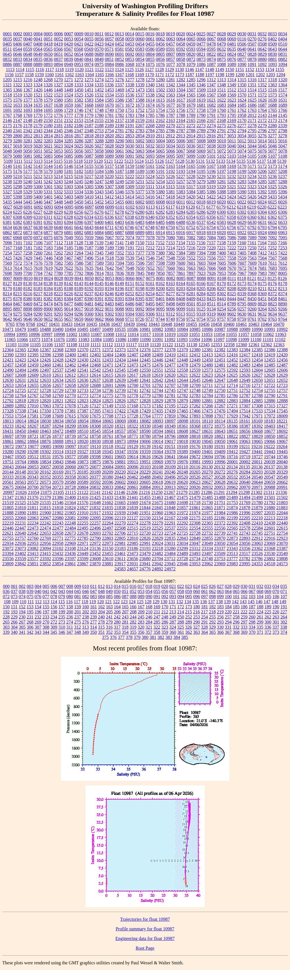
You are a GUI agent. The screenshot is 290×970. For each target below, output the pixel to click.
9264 (262, 309)
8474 (48, 303)
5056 (78, 151)
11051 (194, 334)
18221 (281, 421)
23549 (282, 553)
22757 (20, 538)
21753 (232, 502)
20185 (82, 472)
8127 (7, 283)
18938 (107, 441)
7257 (17, 252)
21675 (157, 502)
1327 (58, 84)
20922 (182, 487)
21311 (268, 492)
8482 (99, 303)
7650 (139, 268)
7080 (170, 237)
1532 (99, 95)
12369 (70, 349)
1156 (9, 74)
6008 (160, 202)
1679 (190, 105)
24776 (145, 568)
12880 (195, 400)
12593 (244, 370)
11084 (96, 339)
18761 (107, 436)
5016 (282, 140)
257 (228, 616)
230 (22, 616)
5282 (231, 181)
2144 (272, 115)
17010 (33, 405)
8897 (17, 309)
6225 (17, 212)
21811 (32, 507)
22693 (95, 533)
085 (109, 596)
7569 (7, 263)
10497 (95, 329)
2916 (211, 135)
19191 (219, 446)
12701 (145, 385)
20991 (282, 487)
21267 (169, 492)
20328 (269, 472)
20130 (207, 466)
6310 (37, 217)
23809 (8, 563)
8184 (48, 288)
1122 (99, 69)
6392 (48, 222)
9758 (231, 319)
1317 (262, 79)
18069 (120, 421)
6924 (262, 232)
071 (283, 591)
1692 (17, 110)
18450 (20, 431)
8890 (282, 303)
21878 (244, 507)
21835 (107, 507)
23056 (244, 543)
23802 (269, 558)
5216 (78, 176)
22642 (33, 533)
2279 (262, 125)
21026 (21, 492)
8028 (58, 278)
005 (45, 586)
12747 (182, 390)
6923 (252, 232)
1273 (88, 79)
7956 (231, 273)
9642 (7, 319)
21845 (157, 507)
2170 (241, 120)
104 (260, 596)
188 (260, 606)
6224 (7, 212)
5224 (150, 176)
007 (61, 586)
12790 (269, 395)
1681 (201, 105)
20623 (195, 482)
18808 (182, 436)
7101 (17, 242)
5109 (8, 161)
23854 (57, 563)
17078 (70, 405)
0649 (37, 54)
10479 (20, 329)
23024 (157, 543)
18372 (207, 426)
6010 (170, 202)
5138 (271, 161)
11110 (83, 344)
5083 (48, 156)
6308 (17, 217)
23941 (145, 563)
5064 (150, 151)
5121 (108, 161)
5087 (88, 156)
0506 (241, 44)
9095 (160, 309)
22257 (95, 523)
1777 (68, 115)
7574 (27, 263)
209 (141, 611)
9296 (78, 314)
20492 (157, 477)
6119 (180, 207)
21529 (33, 502)
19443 (269, 451)
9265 (272, 309)
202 (85, 611)
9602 (231, 314)
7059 (88, 237)
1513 (241, 89)
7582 (58, 263)
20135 (244, 466)
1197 (209, 74)
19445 (282, 451)
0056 (99, 39)
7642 (109, 268)
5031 (139, 146)
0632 (221, 49)
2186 (78, 125)
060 (196, 591)
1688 (272, 105)
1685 (241, 105)
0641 (252, 49)
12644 (182, 380)
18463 (45, 431)
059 (188, 591)
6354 (190, 217)
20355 (57, 477)
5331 (48, 191)
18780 (145, 436)
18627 (195, 431)
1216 (27, 79)
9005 (58, 309)
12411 (182, 354)
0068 (221, 39)
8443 (221, 298)
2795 (252, 130)
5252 (150, 181)
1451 (88, 89)
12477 (170, 365)
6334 (88, 217)
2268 (150, 125)
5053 (58, 151)
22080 (57, 517)
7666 (211, 268)
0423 (99, 44)
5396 (282, 191)
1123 (109, 69)
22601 (269, 528)
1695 (48, 110)
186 (244, 606)
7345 (99, 252)
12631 (20, 380)
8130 (27, 283)
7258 (27, 252)
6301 (231, 212)
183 (220, 606)
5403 (68, 196)
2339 (282, 125)
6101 (119, 207)
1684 (231, 105)
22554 (195, 528)
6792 (252, 227)
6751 (180, 227)
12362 (266, 344)
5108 (282, 156)
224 (260, 611)
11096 (206, 339)
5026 (88, 146)
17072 (57, 405)
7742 (48, 273)
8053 (109, 278)
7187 (88, 247)
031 (252, 586)
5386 (211, 191)
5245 (78, 181)
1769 (27, 115)
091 (156, 596)
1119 (69, 69)
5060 (109, 151)
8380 (27, 298)
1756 (180, 110)
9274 (7, 314)
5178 (37, 171)
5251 (139, 181)
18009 (282, 416)
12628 (269, 375)
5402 (58, 196)
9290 (37, 314)
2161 (150, 120)
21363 (20, 497)
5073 (231, 151)
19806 (33, 461)
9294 (68, 314)
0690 (109, 54)
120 (100, 601)
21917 (95, 512)
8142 (68, 283)
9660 (88, 319)
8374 (282, 293)
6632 (272, 222)
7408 (252, 252)
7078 (150, 237)
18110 (207, 421)
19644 (182, 456)
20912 (157, 487)
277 (93, 622)
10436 (104, 324)
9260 (252, 309)
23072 (8, 548)
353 (117, 632)
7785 (68, 273)
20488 (145, 477)
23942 (157, 563)
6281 (150, 212)
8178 (282, 283)
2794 (241, 130)
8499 (180, 303)
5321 (231, 186)
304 (14, 627)
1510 (211, 89)
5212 (37, 176)
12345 (204, 344)
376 (113, 637)
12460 (45, 365)
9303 (119, 314)
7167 (7, 247)
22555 (207, 528)
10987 (219, 329)
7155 (190, 242)
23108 (70, 548)
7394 (201, 252)
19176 (195, 446)
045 (77, 591)
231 (30, 616)
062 (212, 591)
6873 (27, 232)
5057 (88, 151)
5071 (211, 151)
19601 (107, 456)
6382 (17, 222)
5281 (221, 181)
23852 (45, 563)
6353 (180, 217)
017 (141, 586)
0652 (68, 54)
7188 (99, 247)
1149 (219, 69)
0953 (78, 64)
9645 (17, 319)
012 (101, 586)
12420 (282, 354)
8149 (119, 283)
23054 (232, 543)
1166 (109, 74)
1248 (37, 79)
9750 (180, 319)
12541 (82, 370)
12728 (45, 390)
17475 (207, 410)
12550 (145, 370)
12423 (20, 359)
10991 (269, 329)
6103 (140, 207)
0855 (150, 59)
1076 (160, 64)
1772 (48, 115)
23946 (182, 563)
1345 (190, 84)
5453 (109, 202)
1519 (17, 95)
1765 (272, 110)
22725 (182, 533)
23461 (120, 553)
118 (85, 601)
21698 (182, 502)
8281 (190, 293)
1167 (119, 74)
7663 (190, 268)
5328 (17, 191)
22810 (132, 538)
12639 (120, 380)
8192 (88, 288)
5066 (170, 151)
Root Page (145, 948)
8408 (180, 298)
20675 (8, 487)
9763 (272, 319)
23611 (119, 558)
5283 (241, 181)
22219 (8, 523)
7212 (150, 247)
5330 (37, 191)
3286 (78, 140)
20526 (195, 477)
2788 (190, 130)
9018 (88, 309)
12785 (219, 395)
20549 (282, 477)
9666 (109, 319)
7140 (109, 242)
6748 (150, 227)
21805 (8, 507)
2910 (150, 135)
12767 (33, 395)
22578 (244, 528)
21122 (82, 492)
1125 (129, 69)
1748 (99, 110)
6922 (241, 232)
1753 (150, 110)
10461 (241, 324)
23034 (182, 543)
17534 (269, 410)
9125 (201, 309)
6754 (211, 227)
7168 (17, 247)
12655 (33, 385)
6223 (282, 207)
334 (252, 627)
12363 (278, 344)
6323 (58, 217)
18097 (170, 421)
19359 (145, 451)
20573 (45, 482)
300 (268, 622)
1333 (78, 84)
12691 (107, 385)
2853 (129, 135)
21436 (120, 497)
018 (149, 586)
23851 (33, 563)
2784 (150, 130)
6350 (160, 217)
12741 (132, 390)
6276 (99, 212)
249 (172, 616)
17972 (269, 416)
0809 (180, 54)
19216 (257, 446)
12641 (145, 380)
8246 (109, 293)
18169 (257, 421)
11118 (143, 344)
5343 (99, 191)
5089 (109, 156)
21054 (33, 492)
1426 (37, 89)
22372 (219, 523)
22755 (8, 538)
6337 (119, 217)
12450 (207, 359)
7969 (252, 273)
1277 (129, 79)
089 (141, 596)
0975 (99, 64)
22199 (232, 517)
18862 (20, 441)
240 (101, 616)
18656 (244, 431)
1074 (139, 64)
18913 (70, 441)
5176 (17, 171)
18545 (95, 431)
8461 (282, 298)
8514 (221, 303)
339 (6, 632)
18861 (8, 441)
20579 (57, 482)
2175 (7, 125)
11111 (95, 344)
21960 (157, 512)
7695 (282, 268)
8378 (17, 298)
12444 (132, 359)
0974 (88, 64)
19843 (57, 461)
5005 (170, 140)
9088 (119, 309)
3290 (119, 140)
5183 (88, 171)
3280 (17, 140)
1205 (7, 79)
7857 (170, 273)
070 (275, 591)
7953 (221, 273)
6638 (37, 227)
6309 (27, 217)
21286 (206, 492)
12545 (120, 370)
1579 (48, 100)
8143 (78, 283)
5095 (170, 156)
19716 (232, 456)
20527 (207, 477)
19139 (145, 446)
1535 (119, 95)
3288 (99, 140)
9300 (88, 314)
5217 (88, 176)
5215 (68, 176)
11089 (132, 339)
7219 (201, 247)
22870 (219, 538)
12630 (8, 380)
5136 (251, 161)
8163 (170, 283)
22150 (145, 517)
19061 (232, 441)
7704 (37, 273)
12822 (70, 400)
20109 (170, 466)
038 (22, 591)
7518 (109, 258)
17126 (82, 405)
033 (268, 586)
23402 (20, 553)
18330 (145, 426)
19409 (219, 451)
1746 (78, 110)
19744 (269, 456)
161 (93, 606)
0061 (150, 39)
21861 (195, 507)
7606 (231, 263)
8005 (282, 273)
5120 (98, 161)
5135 (241, 161)
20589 (82, 482)
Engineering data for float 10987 (145, 938)
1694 (37, 110)
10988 (232, 329)
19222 (269, 446)
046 (85, 591)
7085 (221, 237)
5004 (160, 140)
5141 (17, 166)
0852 (119, 59)
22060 (20, 517)
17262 (195, 405)
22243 (57, 523)
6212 (231, 207)
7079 (160, 237)
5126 (159, 161)
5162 (160, 166)
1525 (78, 95)
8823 (272, 303)
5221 (119, 176)
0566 (58, 49)
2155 (99, 120)
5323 (252, 186)
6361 (262, 217)
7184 (58, 247)
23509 (219, 553)
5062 (129, 151)
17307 (244, 405)
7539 (129, 258)
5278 (190, 181)
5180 (58, 171)
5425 (241, 196)
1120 (79, 69)
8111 (231, 278)
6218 (241, 207)
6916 (180, 232)
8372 (272, 293)
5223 (139, 176)
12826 (120, 400)
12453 (244, 359)
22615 (282, 528)
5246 (88, 181)
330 (220, 627)
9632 (262, 314)
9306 (150, 314)
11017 (145, 334)
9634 (272, 314)
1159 (39, 74)
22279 (157, 523)
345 (53, 632)
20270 (207, 472)
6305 (272, 212)
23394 (8, 553)
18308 (95, 426)
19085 (45, 446)
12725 (20, 390)
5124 (139, 161)
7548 (170, 258)
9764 (282, 319)
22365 (207, 523)
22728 (195, 533)
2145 (282, 115)
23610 (107, 558)
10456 (204, 324)
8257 (160, 293)
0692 (129, 54)
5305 (88, 186)
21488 (219, 497)
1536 (129, 95)
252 (188, 616)
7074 (129, 237)
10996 (34, 334)
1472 (129, 89)
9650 (37, 319)
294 (228, 622)
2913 (180, 135)
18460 (33, 431)
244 (133, 616)
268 (30, 622)
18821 (219, 436)
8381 (37, 298)
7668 (221, 268)
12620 (170, 375)
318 (125, 627)
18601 (170, 431)
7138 (88, 242)
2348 (88, 130)
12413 (207, 354)
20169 (57, 472)
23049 (207, 543)
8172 (231, 283)
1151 (239, 69)
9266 (282, 309)
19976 (182, 461)
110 (23, 601)
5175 (7, 171)
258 (236, 616)
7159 (231, 242)
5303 (68, 186)
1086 (201, 64)
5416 (150, 196)
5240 (27, 181)
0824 (231, 54)
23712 (170, 558)
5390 (241, 191)
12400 (70, 354)
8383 (58, 298)
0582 (129, 49)
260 (252, 616)
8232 (78, 293)
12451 (219, 359)
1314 (231, 79)
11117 (131, 344)
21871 (219, 507)
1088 (221, 64)
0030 (241, 33)
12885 (257, 400)
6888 (129, 232)
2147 (17, 120)
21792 (269, 502)
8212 (272, 288)
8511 (211, 303)
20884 (145, 487)
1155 (279, 69)
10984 (182, 329)
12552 (170, 370)
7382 (170, 252)
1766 (282, 110)
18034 (58, 421)
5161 (150, 166)
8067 (140, 278)
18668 (257, 431)
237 (77, 616)
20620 (182, 482)
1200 (239, 74)
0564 (37, 49)
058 (180, 591)
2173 (272, 120)
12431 (95, 359)
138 (219, 601)
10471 (8, 329)
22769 (45, 538)
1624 (241, 100)
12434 (120, 359)
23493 (195, 553)
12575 (219, 370)
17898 (207, 416)
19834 (45, 461)
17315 (269, 405)
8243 (99, 293)
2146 (7, 120)
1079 (190, 64)
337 (275, 627)
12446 (157, 359)
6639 (48, 227)
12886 (269, 400)
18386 (232, 426)
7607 (241, 263)
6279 (129, 212)
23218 (157, 548)
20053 (33, 466)
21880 (269, 507)
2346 (68, 130)
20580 (70, 482)
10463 (253, 324)
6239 (68, 212)
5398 (17, 196)
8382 (48, 298)
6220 (261, 207)
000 (6, 586)
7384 (180, 252)
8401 (160, 298)
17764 (145, 416)
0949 (68, 64)
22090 (82, 517)
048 (101, 591)
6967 (7, 237)
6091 (28, 207)
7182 (37, 247)
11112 (107, 344)
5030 (129, 146)
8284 (201, 293)
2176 (17, 125)
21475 (182, 497)
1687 (262, 105)
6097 (89, 207)
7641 (99, 268)
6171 (200, 207)
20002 (244, 461)
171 (172, 606)
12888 (282, 400)
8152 (139, 283)
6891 (150, 232)
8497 (160, 303)
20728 (70, 487)
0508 (262, 44)
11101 (268, 339)
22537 (170, 528)
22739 (219, 533)
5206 (262, 171)
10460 (228, 324)
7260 (37, 252)
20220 (120, 472)
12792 (8, 400)
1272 (78, 79)
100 (228, 596)
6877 (48, 232)
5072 (221, 151)
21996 (244, 512)
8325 (231, 293)
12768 (45, 395)
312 (77, 627)
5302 (58, 186)
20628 (219, 482)
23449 (82, 553)
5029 (119, 146)
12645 (195, 380)
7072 (119, 237)
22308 (195, 523)
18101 (195, 421)
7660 (170, 268)
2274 (211, 125)
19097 (70, 446)
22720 (145, 533)
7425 (7, 258)
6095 (68, 207)
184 (228, 606)
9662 (99, 319)
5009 (211, 140)
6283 (170, 212)
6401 (109, 222)
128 (148, 601)
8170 (221, 283)
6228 (48, 212)
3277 (272, 135)
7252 (272, 247)
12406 (120, 354)
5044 (252, 146)
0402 (272, 39)
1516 (272, 89)
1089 (231, 64)
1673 (139, 105)
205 (109, 611)
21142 (107, 492)
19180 (207, 446)
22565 (232, 528)
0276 (262, 39)
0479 (221, 44)
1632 (7, 105)
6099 (109, 207)
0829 (262, 54)
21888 (8, 512)
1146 (189, 69)
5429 (262, 196)
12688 (95, 385)
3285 (68, 140)
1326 (48, 84)
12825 (107, 400)
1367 (27, 89)
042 (53, 591)
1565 (190, 95)
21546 (57, 502)
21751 (219, 502)
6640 (58, 227)
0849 (99, 59)
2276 (231, 125)
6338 (129, 217)
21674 (145, 502)
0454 (139, 44)
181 (204, 606)
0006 (58, 33)
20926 (195, 487)
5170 (241, 166)
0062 (160, 39)
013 (109, 586)
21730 (207, 502)
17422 (120, 410)
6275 (88, 212)
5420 (190, 196)
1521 (37, 95)
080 (69, 596)
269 (38, 622)
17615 (70, 416)
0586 (150, 49)
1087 (211, 64)
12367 (45, 349)
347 (69, 632)
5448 (58, 202)
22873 (232, 538)
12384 (244, 349)
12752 (244, 390)
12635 (70, 380)
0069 (231, 39)
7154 (180, 242)
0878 (252, 59)
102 (244, 596)
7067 (109, 237)
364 (204, 632)
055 (156, 591)
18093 (157, 421)
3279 (7, 140)
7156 (200, 242)
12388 (282, 349)
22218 (282, 517)
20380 (107, 477)
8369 (262, 293)
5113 (38, 161)
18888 (57, 441)
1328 (68, 84)
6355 (201, 217)
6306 (282, 212)
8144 (88, 283)
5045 (262, 146)
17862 (182, 416)
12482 (232, 365)
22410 (257, 523)
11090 (145, 339)
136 (203, 601)
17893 (195, 416)
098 (212, 596)
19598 (95, 456)
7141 (119, 242)
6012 (190, 202)
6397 (88, 222)
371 (260, 632)
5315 (170, 186)
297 (244, 622)
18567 (132, 431)
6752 (190, 227)
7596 (139, 263)
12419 (269, 354)
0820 (190, 54)
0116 (241, 39)
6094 (58, 207)
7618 (37, 268)
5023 (58, 146)
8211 (262, 288)
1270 (58, 79)
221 (236, 611)
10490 (57, 329)
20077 (95, 466)
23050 (219, 543)
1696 (58, 110)
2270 (170, 125)
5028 (109, 146)
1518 (7, 95)
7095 (282, 237)
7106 (38, 242)
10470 (278, 324)
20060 (70, 466)
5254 (160, 181)
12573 (207, 370)
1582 (78, 100)
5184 (99, 171)
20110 (182, 466)
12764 (20, 395)
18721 (33, 436)
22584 (257, 528)
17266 (207, 405)
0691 (119, 54)
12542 (95, 370)
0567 (68, 49)
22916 (269, 538)
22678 (82, 533)
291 (204, 622)
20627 (207, 482)
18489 (70, 431)
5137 (261, 161)
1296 (201, 79)
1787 (170, 115)
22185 (207, 517)
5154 (78, 166)
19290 (20, 451)
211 (156, 611)
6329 (78, 217)
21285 (194, 492)
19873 (82, 461)
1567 (211, 95)
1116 (39, 69)
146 (259, 601)
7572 (17, 263)
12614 (95, 375)
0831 (282, 54)
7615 (27, 268)
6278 (119, 212)
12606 (282, 370)
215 (188, 611)
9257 (241, 309)
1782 (119, 115)
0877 (241, 59)
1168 (129, 74)
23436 (70, 553)
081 (77, 596)
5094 (160, 156)
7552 (190, 258)
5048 (7, 151)
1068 (129, 64)
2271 (180, 125)
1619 (201, 100)
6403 (119, 222)
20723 (57, 487)
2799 (7, 135)
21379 (45, 497)
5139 (281, 161)
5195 (201, 171)
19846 (70, 461)
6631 (262, 222)
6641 (68, 227)
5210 (17, 176)
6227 (37, 212)
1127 (149, 69)
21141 (95, 492)
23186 (132, 548)
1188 (199, 74)
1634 (27, 105)
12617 (132, 375)
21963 (170, 512)
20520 (182, 477)
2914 (190, 135)
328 (204, 627)
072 (6, 596)
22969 (70, 543)
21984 (219, 512)
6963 (282, 232)
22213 (269, 517)
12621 (182, 375)
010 (85, 586)
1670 (109, 105)
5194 (190, 171)
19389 (182, 451)
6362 (272, 217)
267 (22, 622)
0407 (27, 44)
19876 (107, 461)
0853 (129, 59)
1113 (10, 69)
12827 (132, 400)
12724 (8, 390)
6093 (48, 207)
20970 (244, 487)
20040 (282, 461)
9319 (211, 314)
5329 (27, 191)
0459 (190, 44)
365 (212, 632)
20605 (145, 482)
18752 (82, 436)
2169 (231, 120)
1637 (48, 105)
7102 (28, 242)
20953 (219, 487)
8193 (99, 288)
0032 (262, 33)
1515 (262, 89)
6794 (272, 227)
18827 (244, 436)
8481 (88, 303)
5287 (272, 181)
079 (61, 596)
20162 (45, 472)
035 (283, 586)
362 (188, 632)
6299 (211, 212)
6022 (241, 202)
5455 (119, 202)
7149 (129, 242)
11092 (169, 339)
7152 (160, 242)
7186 (78, 247)
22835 (170, 538)
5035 (180, 146)
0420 (68, 44)
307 (38, 627)
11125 (179, 344)
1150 (229, 69)
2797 (272, 130)
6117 (170, 207)
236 (69, 616)
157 (61, 606)
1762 (241, 110)
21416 (82, 497)
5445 (27, 202)
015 (125, 586)
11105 (35, 344)
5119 (88, 161)
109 (15, 601)
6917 (190, 232)
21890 (20, 512)
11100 (255, 339)
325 (180, 627)
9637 (282, 314)
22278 (145, 523)
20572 (33, 482)
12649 (244, 380)
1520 (27, 95)
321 (149, 627)
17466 (195, 410)
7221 (221, 247)
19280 (8, 451)
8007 (7, 278)
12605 (269, 370)
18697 (8, 436)
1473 (139, 89)
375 (105, 637)
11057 (243, 334)
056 (164, 591)
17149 (107, 405)
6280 (139, 212)
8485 (119, 303)
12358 (228, 344)
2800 (17, 135)
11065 (10, 339)
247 (156, 616)
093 (172, 596)
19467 (8, 456)
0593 (190, 49)
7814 (99, 273)
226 (275, 611)
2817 (78, 135)
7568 (282, 258)
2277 (241, 125)
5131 (200, 161)
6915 (170, 232)
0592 (180, 49)
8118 (241, 278)
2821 (119, 135)
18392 (257, 426)
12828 (145, 400)
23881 (107, 563)
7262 (58, 252)
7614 (17, 268)
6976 (58, 237)
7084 (211, 237)
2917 (221, 135)
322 (156, 627)
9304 (129, 314)
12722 (269, 385)
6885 (109, 232)
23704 (157, 558)
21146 (119, 492)
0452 (119, 44)
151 (14, 606)
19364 (157, 451)
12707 (170, 385)
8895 (7, 309)
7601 (190, 263)
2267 (139, 125)
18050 (70, 421)
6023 (252, 202)
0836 (48, 59)
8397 (150, 298)
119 (92, 601)
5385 (201, 191)
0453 (129, 44)
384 (176, 637)
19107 (83, 446)
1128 (159, 69)
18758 (95, 436)
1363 (272, 84)
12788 (257, 395)
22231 (20, 523)
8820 (262, 303)
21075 (46, 492)
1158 (29, 74)
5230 (211, 176)
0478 (211, 44)
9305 (139, 314)
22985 (132, 543)
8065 (119, 278)
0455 (150, 44)
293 (220, 622)
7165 (272, 242)
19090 (58, 446)
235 (61, 616)
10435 (91, 324)
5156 (99, 166)
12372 (107, 349)
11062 (268, 334)
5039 (221, 146)
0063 (170, 39)
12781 (170, 395)
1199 (229, 74)
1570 (241, 95)
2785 (160, 130)
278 (101, 622)
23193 (145, 548)
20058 (58, 466)
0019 (170, 33)
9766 (20, 324)
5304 (78, 186)
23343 (232, 548)
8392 (109, 298)
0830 (272, 54)
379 (137, 637)
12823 (82, 400)
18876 (45, 441)
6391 (37, 222)
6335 (99, 217)
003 (30, 586)
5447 (48, 202)
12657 (57, 385)
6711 (109, 227)
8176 (272, 283)
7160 (241, 242)
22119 (119, 517)
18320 (107, 426)
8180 (17, 288)
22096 (107, 517)
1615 (160, 100)
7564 (262, 258)
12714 (232, 385)
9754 (201, 319)
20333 (8, 477)
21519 (8, 502)
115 (61, 601)
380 (145, 637)
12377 (157, 349)
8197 (129, 288)
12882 (219, 400)
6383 (27, 222)
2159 (139, 120)
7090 (262, 237)
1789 (190, 115)
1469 (119, 89)
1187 (189, 74)
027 (220, 586)
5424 (231, 196)
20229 (145, 472)
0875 (221, 59)
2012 (252, 115)
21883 (282, 507)
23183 (120, 548)
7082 (190, 237)
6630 (252, 222)
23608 (95, 558)
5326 (282, 186)
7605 (221, 263)
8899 (37, 309)
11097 (219, 339)
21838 (120, 507)
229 (14, 616)
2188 (99, 125)
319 (133, 627)
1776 (58, 115)
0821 (201, 54)
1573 (272, 95)
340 (14, 632)
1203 (270, 74)
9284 (27, 314)
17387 (82, 410)
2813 (37, 135)
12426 (45, 359)
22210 (257, 517)
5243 (58, 181)
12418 (257, 354)
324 (172, 627)
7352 (119, 252)
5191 (160, 171)
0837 (58, 59)
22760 (33, 538)
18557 (120, 431)
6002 (139, 202)
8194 (109, 288)
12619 (157, 375)
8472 (37, 303)
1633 (17, 105)
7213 (160, 247)
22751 (269, 533)
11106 (47, 344)
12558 (182, 370)
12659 (82, 385)
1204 (280, 74)
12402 (95, 354)
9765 (10, 324)
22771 (57, 538)
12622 (195, 375)
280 (117, 622)
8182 (27, 288)
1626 (262, 100)
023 (188, 586)
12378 (170, 349)
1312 (211, 79)
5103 (231, 156)
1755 (170, 110)
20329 (282, 472)
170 (164, 606)
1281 (170, 79)
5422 (211, 196)
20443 (120, 477)
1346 (201, 84)
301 (275, 622)
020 (164, 586)
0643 (272, 49)
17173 (145, 405)
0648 (27, 54)
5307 (109, 186)
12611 (57, 375)
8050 (89, 278)
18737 (57, 436)
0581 (119, 49)
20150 (33, 472)
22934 (8, 543)
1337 (119, 84)
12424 (33, 359)
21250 (157, 492)
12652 (282, 380)
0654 (78, 54)
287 (172, 622)
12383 (232, 349)
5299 (27, 186)
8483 (109, 303)
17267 (219, 405)
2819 (99, 135)
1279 (150, 79)
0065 (190, 39)
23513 (232, 553)
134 (187, 601)
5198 (231, 171)
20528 (219, 477)
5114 (48, 161)
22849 (195, 538)
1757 (190, 110)
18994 (132, 441)
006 (53, 586)
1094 (282, 64)
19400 (195, 451)
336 (268, 627)
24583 (120, 568)
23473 (132, 553)
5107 (272, 156)
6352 (170, 217)
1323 (27, 84)
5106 (262, 156)
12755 (269, 390)
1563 (170, 95)
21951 (145, 512)
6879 (58, 232)
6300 (221, 212)
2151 (58, 120)
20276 (232, 472)
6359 (241, 217)
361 (180, 632)
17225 (182, 405)
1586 (119, 100)
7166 (282, 242)
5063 (139, 151)
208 (133, 611)
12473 (132, 365)
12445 (145, 359)
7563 (252, 258)
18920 (82, 441)
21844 (145, 507)
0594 (201, 49)
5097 (180, 156)
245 (141, 616)
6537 (201, 222)
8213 (282, 288)
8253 (139, 293)
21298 (244, 492)
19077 (33, 446)
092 (164, 596)
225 (268, 611)
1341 (160, 84)
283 (141, 622)
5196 (211, 171)
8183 (37, 288)
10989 (244, 329)
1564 (180, 95)
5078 (282, 151)
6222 (272, 207)
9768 (30, 324)
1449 (68, 89)
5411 (99, 196)
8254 (150, 293)
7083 (201, 237)
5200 (252, 171)
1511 (221, 89)
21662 (107, 502)
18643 (219, 431)
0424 (109, 44)
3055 (252, 135)
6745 (119, 227)
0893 (48, 64)
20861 (132, 487)
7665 (201, 268)
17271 (232, 405)
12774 (95, 395)
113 (46, 601)
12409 (157, 354)
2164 (180, 120)
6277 (109, 212)
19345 (107, 451)
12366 (33, 349)
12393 (20, 354)
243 (125, 616)
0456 (160, 44)
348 (77, 632)
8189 (78, 288)
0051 (48, 39)
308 (45, 627)
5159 (129, 166)
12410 (170, 354)
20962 (232, 487)
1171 (159, 74)
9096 (170, 309)
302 (283, 622)
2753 (99, 130)
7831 (109, 273)
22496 (95, 528)
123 (124, 601)
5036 (190, 146)
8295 (211, 293)
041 (45, 591)
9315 (190, 314)
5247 (99, 181)
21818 (57, 507)
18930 (95, 441)
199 (61, 611)
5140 (7, 166)
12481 (219, 365)
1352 (262, 84)
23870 (95, 563)
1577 (27, 100)
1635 (37, 105)
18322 (132, 426)
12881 (207, 400)
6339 (139, 217)
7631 (78, 268)
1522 (48, 95)
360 (172, 632)
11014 (132, 334)
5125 (149, 161)
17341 (33, 410)
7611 (272, 263)
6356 (211, 217)
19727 (257, 456)
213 (172, 611)
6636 (17, 227)
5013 (252, 140)
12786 (232, 395)
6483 (139, 222)
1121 (89, 69)
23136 (95, 548)
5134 (230, 161)
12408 (145, 354)
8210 (252, 288)
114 (53, 601)
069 (268, 591)
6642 (78, 227)
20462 (132, 477)
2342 (27, 130)
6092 (38, 207)
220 (228, 611)
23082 (33, 548)
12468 (95, 365)
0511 (7, 49)
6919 (211, 232)
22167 (170, 517)
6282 (160, 212)
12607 (8, 375)
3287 (88, 140)
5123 (128, 161)
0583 (139, 49)
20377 (95, 477)
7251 (262, 247)
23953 (195, 563)
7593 (109, 263)
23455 (107, 553)
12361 (253, 344)
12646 (207, 380)
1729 (68, 110)
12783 (195, 395)
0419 (58, 44)
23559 (20, 558)
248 (164, 616)
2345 (58, 130)
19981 (195, 461)
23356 (244, 548)
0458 (180, 44)
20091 (120, 466)
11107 (59, 344)
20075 (83, 466)
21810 (20, 507)
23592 (45, 558)
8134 (37, 283)
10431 (54, 324)
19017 (170, 441)
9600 (221, 314)
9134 (211, 309)
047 (93, 591)
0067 (211, 39)
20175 (70, 472)
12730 (70, 390)
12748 (195, 390)
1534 (109, 95)
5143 (37, 166)
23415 (45, 553)
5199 (241, 171)
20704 (45, 487)
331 (228, 627)
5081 (27, 156)
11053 (206, 334)
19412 (232, 451)
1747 (88, 110)
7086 (231, 237)
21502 (282, 497)
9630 (241, 314)
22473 (33, 528)
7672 (241, 268)
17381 (70, 410)
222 (244, 611)
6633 (282, 222)
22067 (45, 517)
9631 (252, 314)
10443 (154, 324)
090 (149, 596)
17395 (95, 410)
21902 (57, 512)
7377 (139, 252)
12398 (57, 354)
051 (125, 591)
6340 (150, 217)
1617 (180, 100)
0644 (282, 49)
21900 (45, 512)
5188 (129, 171)
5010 (221, 140)
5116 (68, 161)
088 (133, 596)
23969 (219, 563)
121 (108, 601)
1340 (150, 84)
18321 (120, 426)
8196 (119, 288)
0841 (88, 59)
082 (85, 596)
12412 (195, 354)
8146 (109, 283)
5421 (201, 196)
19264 (281, 446)
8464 (7, 303)
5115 (58, 161)
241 (109, 616)
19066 (269, 441)
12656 (45, 385)
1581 (68, 100)
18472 (57, 431)
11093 (181, 339)
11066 (22, 339)
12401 (82, 354)
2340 (7, 130)
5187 (119, 171)
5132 (210, 161)
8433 (201, 298)
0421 (78, 44)
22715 (132, 533)
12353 (216, 344)
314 (93, 627)
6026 (282, 202)
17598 (45, 416)
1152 (249, 69)
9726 (139, 319)
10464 (266, 324)
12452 (232, 359)
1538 (150, 95)
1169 (139, 74)
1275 (109, 79)
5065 (160, 151)
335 (260, 627)
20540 (257, 477)
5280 (211, 181)
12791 (282, 395)
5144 (48, 166)
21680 (170, 502)
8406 (170, 298)
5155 (88, 166)
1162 (69, 74)
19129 (132, 446)
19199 (232, 446)
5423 (221, 196)
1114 (20, 69)
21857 (182, 507)
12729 (57, 390)
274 (69, 622)
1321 (7, 84)
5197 (221, 171)
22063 (33, 517)
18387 (244, 426)
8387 (78, 298)
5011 (231, 140)
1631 (282, 100)
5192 (170, 171)
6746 (129, 227)
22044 (282, 512)
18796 (170, 436)
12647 (219, 380)
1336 (109, 84)
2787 (180, 130)
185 (236, 606)
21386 (57, 497)
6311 (48, 217)
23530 (269, 553)
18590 (145, 431)
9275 (17, 314)
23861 (70, 563)
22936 (20, 543)
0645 (7, 54)
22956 (45, 543)
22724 (170, 533)
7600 (180, 263)
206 (117, 611)
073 (14, 596)
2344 (48, 130)
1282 (180, 79)
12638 (107, 380)
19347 (120, 451)
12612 (70, 375)
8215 (17, 293)
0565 (48, 49)
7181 (27, 247)
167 (141, 606)
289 (188, 622)
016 (133, 586)
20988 (269, 487)
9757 (221, 319)
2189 (109, 125)
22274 (132, 523)
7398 (211, 252)
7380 (160, 252)
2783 (139, 130)
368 (236, 632)
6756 (231, 227)
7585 (68, 263)
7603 (201, 263)
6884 (99, 232)
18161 (244, 421)
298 (252, 622)
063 (220, 591)
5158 (119, 166)
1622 (221, 100)
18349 (170, 426)
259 (244, 616)
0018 (160, 33)
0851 (109, 59)
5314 (160, 186)
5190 (150, 171)
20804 (82, 487)
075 (30, 596)
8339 (241, 293)
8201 (170, 288)
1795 (231, 115)
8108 (221, 278)
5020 (37, 146)
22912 (257, 538)
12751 (232, 390)
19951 (145, 461)
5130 (190, 161)
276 (85, 622)
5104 (241, 156)
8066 (130, 278)
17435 (157, 410)
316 (109, 627)
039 (30, 591)
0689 (99, 54)
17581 (33, 416)
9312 (170, 314)
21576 (82, 502)
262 (268, 616)
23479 (145, 553)
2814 (48, 135)
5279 (201, 181)
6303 (252, 212)
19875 (95, 461)
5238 (7, 181)
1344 (180, 84)
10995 (21, 334)
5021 (48, 146)
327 (196, 627)
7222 (231, 247)
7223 (241, 247)
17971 (257, 416)
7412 (262, 252)
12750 (219, 390)
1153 (259, 69)
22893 (244, 538)
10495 (82, 329)
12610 (45, 375)
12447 (170, 359)
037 (14, 591)
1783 (129, 115)
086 (117, 596)
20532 (232, 477)
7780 (58, 273)
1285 (190, 79)
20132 (219, 466)
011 (93, 586)
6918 (201, 232)
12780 (157, 395)
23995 (244, 563)
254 (204, 616)
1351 (252, 84)
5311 (150, 186)
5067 (180, 151)
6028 (17, 207)
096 (196, 596)
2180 (48, 125)
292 (212, 622)
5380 (160, 191)
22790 (95, 538)
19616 (145, 456)
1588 (139, 100)
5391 (252, 191)
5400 (37, 196)
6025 (272, 202)
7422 (282, 252)
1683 (221, 105)
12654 (20, 385)
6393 (58, 222)
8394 (129, 298)
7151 (149, 242)
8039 (68, 278)
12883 (232, 400)
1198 (219, 74)
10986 (207, 329)
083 (93, 596)
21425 (95, 497)
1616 (170, 100)
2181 (58, 125)
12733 (82, 390)
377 (121, 637)
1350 (241, 84)
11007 (96, 334)
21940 (132, 512)
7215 (180, 247)
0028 (221, 33)
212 (164, 611)
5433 (272, 196)
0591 (170, 49)
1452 (99, 89)
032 (260, 586)
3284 (58, 140)
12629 (282, 375)
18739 (70, 436)
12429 (70, 359)
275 (77, 622)
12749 (207, 390)
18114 (219, 421)
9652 (48, 319)
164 (117, 606)
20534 (244, 477)
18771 (132, 436)
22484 (70, 528)
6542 (211, 222)
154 (38, 606)
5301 (48, 186)
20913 (170, 487)
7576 (37, 263)
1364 (282, 84)
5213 (48, 176)
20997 (8, 492)
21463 (157, 497)
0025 (201, 33)
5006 (180, 140)
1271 (68, 79)
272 (53, 622)
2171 (252, 120)
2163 (170, 120)
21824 (70, 507)
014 (117, 586)
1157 (19, 74)
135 (195, 601)
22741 (232, 533)
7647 (119, 268)
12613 (82, 375)
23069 (269, 543)
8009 (17, 278)
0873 (201, 59)
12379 (182, 349)
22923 (282, 538)
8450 (252, 298)
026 (212, 586)
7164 (261, 242)
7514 (99, 258)
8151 (129, 283)
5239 (17, 181)
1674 (150, 105)
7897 (190, 273)
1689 (282, 105)
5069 (201, 151)
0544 (17, 49)
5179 (48, 171)
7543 (139, 258)
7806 (88, 273)
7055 (78, 237)
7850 (160, 273)
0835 (37, 59)
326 (188, 627)
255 (212, 616)
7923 (201, 273)
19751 (8, 461)
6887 (119, 232)
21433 (107, 497)
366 (220, 632)
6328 (68, 217)
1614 (150, 100)
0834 (27, 59)
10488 (45, 329)
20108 (157, 466)
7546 (150, 258)
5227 (180, 176)
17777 (157, 416)
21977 (207, 512)
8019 (38, 278)
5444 (17, 202)
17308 (257, 405)
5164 (180, 166)
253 (196, 616)
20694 (20, 487)
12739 (120, 390)
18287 (45, 426)
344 (45, 632)
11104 (23, 344)
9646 (27, 319)
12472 (120, 365)
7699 (17, 273)
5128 (179, 161)
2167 (211, 120)
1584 (99, 100)
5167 (211, 166)
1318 (272, 79)
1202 (260, 74)
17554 (20, 416)
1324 (37, 84)
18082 (145, 421)
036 (6, 591)
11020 (182, 334)
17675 (95, 416)
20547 (269, 477)
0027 (211, 33)
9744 (160, 319)
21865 (207, 507)
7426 (17, 258)
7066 (99, 237)
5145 (58, 166)
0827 (241, 54)
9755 (211, 319)
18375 (219, 426)
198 (53, 611)
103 (252, 596)
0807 (170, 54)
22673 (70, 533)
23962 (207, 563)
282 (133, 622)
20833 (107, 487)
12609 (33, 375)
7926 (211, 273)
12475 (145, 365)
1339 (139, 84)
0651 (58, 54)
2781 (119, 130)
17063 (45, 405)
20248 (182, 472)
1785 (150, 115)
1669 (99, 105)
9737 (150, 319)
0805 (160, 54)
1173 (179, 74)
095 (188, 596)
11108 (71, 344)
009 (77, 586)
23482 (157, 553)
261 (260, 616)
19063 (244, 441)
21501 (269, 497)
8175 (262, 283)
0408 (37, 44)
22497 (107, 528)
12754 (257, 390)
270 (45, 622)
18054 (83, 421)
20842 (120, 487)
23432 (57, 553)
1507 (190, 89)
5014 (262, 140)
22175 (195, 517)
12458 (20, 365)
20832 (95, 487)
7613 (7, 268)
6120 (190, 207)
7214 (170, 247)
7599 (170, 263)
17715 (120, 416)
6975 (48, 237)
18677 (269, 431)
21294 (231, 492)
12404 (107, 354)
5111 (18, 161)
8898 (27, 309)
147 (267, 601)
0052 (58, 39)
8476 (58, 303)
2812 (27, 135)
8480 (78, 303)
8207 (221, 288)
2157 (119, 120)
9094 (150, 309)
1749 (109, 110)
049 (109, 591)
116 (69, 601)
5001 (129, 140)
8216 (27, 293)
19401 (207, 451)
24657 (132, 568)
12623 (207, 375)
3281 (27, 140)
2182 (68, 125)
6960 (272, 232)
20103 (145, 466)
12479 (195, 365)
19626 (157, 456)
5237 (282, 176)
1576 (17, 100)
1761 (231, 110)
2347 (78, 130)
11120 (155, 344)
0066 (201, 39)
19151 (170, 446)
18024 (33, 421)
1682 (211, 105)
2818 (88, 135)
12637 (95, 380)
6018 (201, 202)
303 (6, 627)
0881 (272, 59)
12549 (132, 370)
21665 (120, 502)
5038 (211, 146)
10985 (195, 329)
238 (85, 616)
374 (283, 632)
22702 (107, 533)
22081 (70, 517)
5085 (68, 156)
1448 (58, 89)
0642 (262, 49)
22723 (157, 533)
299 (260, 622)
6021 (231, 202)
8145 (99, 283)
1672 (129, 105)
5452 (99, 202)
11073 (34, 339)
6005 (150, 202)
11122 (167, 344)
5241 (37, 181)
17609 (57, 416)
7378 (150, 252)
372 (268, 632)
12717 (257, 385)
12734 (95, 390)
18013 (8, 421)
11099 (243, 339)
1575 (7, 100)
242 (117, 616)
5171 (252, 166)
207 (125, 611)
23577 (33, 558)
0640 (241, 49)
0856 (160, 59)
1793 (221, 115)
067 (252, 591)
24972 (170, 568)
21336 (281, 492)
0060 (139, 39)
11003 (83, 334)
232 (38, 616)
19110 (95, 446)
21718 (195, 502)
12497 (45, 370)
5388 (221, 191)
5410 (88, 196)
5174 (282, 166)
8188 (68, 288)
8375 (7, 298)
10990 (257, 329)
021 (172, 586)
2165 (190, 120)
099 (220, 596)
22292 (182, 523)
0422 (88, 44)
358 (156, 632)
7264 (78, 252)
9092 (139, 309)
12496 (33, 370)
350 (93, 632)
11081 (71, 339)
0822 (211, 54)
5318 (201, 186)
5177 (27, 171)
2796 (262, 130)
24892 (157, 568)
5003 (150, 140)
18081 (132, 421)
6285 (190, 212)
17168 (132, 405)
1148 (209, 69)
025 (204, 586)
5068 (190, 151)
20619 (170, 482)
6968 (17, 237)
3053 (231, 135)
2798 (282, 130)
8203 (180, 288)
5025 (78, 146)
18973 (120, 441)
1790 (201, 115)
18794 (157, 436)
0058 (119, 39)
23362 (257, 548)
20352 (45, 477)
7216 (190, 247)
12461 (57, 365)
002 (22, 586)
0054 (78, 39)
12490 (8, 370)
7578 (48, 263)
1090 (241, 64)
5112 (28, 161)
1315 (241, 79)
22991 (145, 543)
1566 (201, 95)
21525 (20, 502)
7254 (7, 252)
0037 (17, 39)
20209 (107, 472)
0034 (282, 33)
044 (69, 591)
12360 (241, 344)
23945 (170, 563)
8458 (272, 298)
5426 (252, 196)
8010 (28, 278)
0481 (231, 44)
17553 (8, 416)
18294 (57, 426)
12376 (145, 349)
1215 (17, 79)
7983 (262, 273)
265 (6, 622)
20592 (95, 482)
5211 (27, 176)
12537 (57, 370)
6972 (37, 237)
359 (164, 632)
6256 (78, 212)
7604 (211, 263)
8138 (48, 283)
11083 (83, 339)
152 (22, 606)
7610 (262, 263)
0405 (7, 44)
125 (140, 601)
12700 (132, 385)
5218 (99, 176)
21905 (70, 512)
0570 (99, 49)
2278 (252, 125)
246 (149, 616)
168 (149, 606)
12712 (219, 385)
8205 (201, 288)
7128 (78, 242)
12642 (157, 380)
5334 (78, 191)
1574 (282, 95)
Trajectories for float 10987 (145, 919)
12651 (269, 380)
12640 (132, 380)
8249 (119, 293)
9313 (180, 314)
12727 (33, 390)
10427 (42, 324)
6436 (129, 222)
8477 (68, 303)
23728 (182, 558)
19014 (157, 441)
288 (180, 622)
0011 (99, 33)
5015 (272, 140)
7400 (221, 252)
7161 (251, 242)
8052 (99, 278)
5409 (78, 196)
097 (204, 596)
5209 (7, 176)
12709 (195, 385)
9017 (78, 309)
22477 (57, 528)
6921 (231, 232)
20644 (257, 482)
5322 (241, 186)
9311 (160, 314)
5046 (272, 146)
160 (85, 606)
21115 (70, 492)
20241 (157, 472)
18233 (8, 426)
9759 (241, 319)
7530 (119, 258)
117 (77, 601)
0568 (78, 49)
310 (61, 627)
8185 (58, 288)
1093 (272, 64)
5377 (139, 191)
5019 (27, 146)
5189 (139, 171)
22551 (182, 528)
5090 (119, 156)
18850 (269, 436)
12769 (57, 395)
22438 (269, 523)
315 (101, 627)
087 (125, 596)
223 (252, 611)
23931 (132, 563)
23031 (170, 543)
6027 (7, 207)
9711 (129, 319)
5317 (190, 186)
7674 (252, 268)
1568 (221, 95)
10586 (132, 329)
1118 (59, 69)
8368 (252, 293)
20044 (20, 466)
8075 (150, 278)
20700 (33, 487)
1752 (139, 110)
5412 (109, 196)
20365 (82, 477)
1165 (99, 74)
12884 (244, 400)
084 (101, 596)
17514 (244, 410)
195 (30, 611)
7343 (88, 252)
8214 (7, 293)
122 (116, 601)
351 (101, 632)
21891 (33, 512)
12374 (132, 349)
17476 (219, 410)
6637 (27, 227)
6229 (58, 212)
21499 (257, 497)
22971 (82, 543)
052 (133, 591)
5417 (160, 196)
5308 (119, 186)
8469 (27, 303)
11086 (120, 339)
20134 (232, 466)
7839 (129, 273)
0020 (180, 33)
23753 (219, 558)
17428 (132, 410)
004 (38, 586)
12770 (70, 395)
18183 (269, 421)
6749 (160, 227)
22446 (8, 528)
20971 (257, 487)
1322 (17, 84)
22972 (95, 543)
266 (14, 622)
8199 (150, 288)
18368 (195, 426)
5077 (272, 151)
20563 (20, 482)
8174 (252, 283)
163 (109, 606)
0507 (252, 44)
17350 (45, 410)
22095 (95, 517)
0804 (150, 54)
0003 (27, 33)
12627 (257, 375)
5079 (7, 156)
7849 (150, 273)
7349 (109, 252)
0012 (109, 33)
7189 (109, 247)
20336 (20, 477)
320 (141, 627)
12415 (219, 354)
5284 (252, 181)
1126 (139, 69)
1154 (269, 69)
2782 (129, 130)
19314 (57, 451)
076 (38, 596)
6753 (201, 227)
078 (53, 596)
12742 (145, 390)
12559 (195, 370)
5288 (282, 181)
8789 (231, 303)
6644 (99, 227)
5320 (221, 186)
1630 (272, 100)
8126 (282, 278)
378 (129, 637)
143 (243, 601)
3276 (262, 135)
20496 (170, 477)
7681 (262, 268)
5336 (88, 191)
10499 (107, 329)
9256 (231, 309)
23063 (257, 543)
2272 (190, 125)
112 (38, 601)
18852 (282, 436)
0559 (27, 49)
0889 (37, 64)
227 (283, 611)
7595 (129, 263)
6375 (282, 217)
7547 (160, 258)
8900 (48, 309)
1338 (129, 84)
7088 (241, 237)
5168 (221, 166)
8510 (201, 303)
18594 (157, 431)
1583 (88, 100)
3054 (241, 135)
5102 (221, 156)
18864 (33, 441)
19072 (8, 446)
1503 (170, 89)
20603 (132, 482)
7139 (98, 242)
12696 (120, 385)
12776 (120, 395)
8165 (190, 283)
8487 (139, 303)
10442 (141, 324)
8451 (262, 298)
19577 (70, 456)
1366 (17, 89)
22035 (269, 512)
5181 (68, 171)
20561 (8, 482)
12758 (8, 395)
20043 (8, 466)
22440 (282, 523)
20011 (257, 461)
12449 (195, 359)
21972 (182, 512)
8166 (201, 283)
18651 (232, 431)
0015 (139, 33)
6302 (241, 212)
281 (125, 622)
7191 (129, 247)
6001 (129, 202)
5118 (78, 161)
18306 (82, 426)
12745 (170, 390)
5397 (7, 196)
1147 (199, 69)
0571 (109, 49)
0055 (88, 39)
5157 (109, 166)
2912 (170, 135)
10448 (166, 324)
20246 (170, 472)
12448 (182, 359)
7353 (129, 252)
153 (30, 606)
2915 (201, 135)
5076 (262, 151)
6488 (180, 222)
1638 (58, 105)
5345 (109, 191)
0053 (68, 39)
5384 (190, 191)
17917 (219, 416)
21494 (244, 497)
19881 (120, 461)
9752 (190, 319)
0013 (119, 33)
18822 (232, 436)
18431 (8, 431)
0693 (139, 54)
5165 (190, 166)
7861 (180, 273)
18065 (108, 421)
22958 (57, 543)
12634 (57, 380)
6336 (109, 217)
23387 (282, 548)
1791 (211, 115)
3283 (48, 140)
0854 (139, 59)
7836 (119, 273)
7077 (139, 237)
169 (156, 606)
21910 (82, 512)
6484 (150, 222)
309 (53, 627)
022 (180, 586)
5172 (262, 166)
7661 (180, 268)
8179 (7, 288)
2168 (221, 120)
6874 (37, 232)
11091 (157, 339)
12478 (182, 365)
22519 (145, 528)
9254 (221, 309)
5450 (78, 202)
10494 (70, 329)
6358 (231, 217)
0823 (221, 54)
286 (164, 622)
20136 (257, 466)
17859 (170, 416)
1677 (170, 105)
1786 (160, 115)
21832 (95, 507)
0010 (88, 33)
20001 (232, 461)
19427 (244, 451)
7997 (272, 273)
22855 (207, 538)
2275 (221, 125)
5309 (129, 186)
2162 (160, 120)
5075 (252, 151)
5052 (48, 151)
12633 (45, 380)
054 (149, 591)
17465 (182, 410)
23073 (20, 548)
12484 (257, 365)
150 (6, 606)
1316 (252, 79)
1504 (180, 89)
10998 (59, 334)
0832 (7, 59)
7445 (37, 258)
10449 (179, 324)
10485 (33, 329)
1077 (170, 64)
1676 (160, 105)
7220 (211, 247)
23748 (207, 558)
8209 (241, 288)
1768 (17, 115)
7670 (231, 268)
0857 (170, 59)
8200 (160, 288)
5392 (262, 191)
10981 (145, 329)
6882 (78, 232)
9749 (170, 319)
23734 (195, 558)
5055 (68, 151)
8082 (170, 278)
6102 (130, 207)
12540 (70, 370)
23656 (132, 558)
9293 (58, 314)
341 (22, 632)
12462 (70, 365)
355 (133, 632)
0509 (272, 44)
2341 (17, 130)
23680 (145, 558)
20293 (257, 472)
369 (244, 632)
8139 (58, 283)
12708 (182, 385)
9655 (58, 319)
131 (172, 601)
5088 (99, 156)
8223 (58, 293)
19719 (244, 456)
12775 (107, 395)
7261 (48, 252)
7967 (241, 273)
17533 (257, 410)
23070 (282, 543)
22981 (120, 543)
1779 (88, 115)
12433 (107, 359)
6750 (170, 227)
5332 (58, 191)
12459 (33, 365)
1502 (160, 89)
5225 (160, 176)
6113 (150, 207)
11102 (279, 339)
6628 (231, 222)
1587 (129, 100)
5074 (241, 151)
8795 (241, 303)
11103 (11, 344)
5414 (129, 196)
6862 (7, 232)
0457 (170, 44)
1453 (109, 89)
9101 (190, 309)
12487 (282, 365)
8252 (129, 293)
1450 (78, 89)
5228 (190, 176)
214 (180, 611)
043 (61, 591)
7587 (88, 263)
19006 (145, 441)
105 (268, 596)
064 (228, 591)
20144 (8, 472)
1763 (252, 110)
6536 (190, 222)
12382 (219, 349)
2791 (221, 130)
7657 (160, 268)
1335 (99, 84)
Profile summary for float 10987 (145, 928)
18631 (207, 431)
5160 (139, 166)
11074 (46, 339)
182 (212, 606)
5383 (180, 191)
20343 (33, 477)
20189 (95, 472)
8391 (99, 298)
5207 (272, 171)
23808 (282, 558)
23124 (82, 548)
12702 (157, 385)
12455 (269, 359)
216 (196, 611)
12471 (107, 365)
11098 (231, 339)
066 (244, 591)
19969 (157, 461)
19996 (219, 461)
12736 (107, 390)
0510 (282, 44)
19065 (257, 441)
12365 (20, 349)
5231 (221, 176)
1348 (221, 84)
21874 (232, 507)
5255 (170, 181)
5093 (150, 156)
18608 (182, 431)
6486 (170, 222)
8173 (241, 283)
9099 (180, 309)
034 (275, 586)
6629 (241, 222)
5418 (170, 196)
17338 (20, 410)
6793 (262, 227)
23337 (219, 548)
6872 (17, 232)
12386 (269, 349)
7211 (139, 247)
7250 (252, 247)
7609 (252, 263)
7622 (68, 268)
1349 (231, 84)
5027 (99, 146)
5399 (27, 196)
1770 (37, 115)
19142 (157, 446)
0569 (88, 49)
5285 (262, 181)
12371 (95, 349)
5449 (68, 202)
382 (160, 637)
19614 (132, 456)
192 (6, 611)
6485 (160, 222)
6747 (139, 227)
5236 (272, 176)
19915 (132, 461)
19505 (20, 456)
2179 (37, 125)
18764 (120, 436)
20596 (107, 482)
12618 (145, 375)
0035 (7, 39)
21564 (70, 502)
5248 (109, 181)
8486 (129, 303)
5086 (78, 156)
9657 (68, 319)
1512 (231, 89)
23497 (207, 553)
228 (6, 616)
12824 (95, 400)
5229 (201, 176)
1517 (282, 89)
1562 (160, 95)
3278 (282, 135)
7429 (27, 258)
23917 (120, 563)
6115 (160, 207)
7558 (231, 258)
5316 (180, 186)
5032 (150, 146)
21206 (132, 492)
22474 (45, 528)
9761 (252, 319)
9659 (78, 319)
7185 (68, 247)
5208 (282, 171)
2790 (211, 130)
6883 (88, 232)
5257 (180, 181)
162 (101, 606)
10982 (157, 329)
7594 (119, 263)
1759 (211, 110)
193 (14, 611)
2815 (58, 135)
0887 (17, 64)
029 (236, 586)
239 (93, 616)
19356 (132, 451)
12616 (120, 375)
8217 (37, 293)
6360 (252, 217)
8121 (251, 278)
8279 (180, 293)
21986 (232, 512)
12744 (157, 390)
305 (22, 627)
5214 (58, 176)
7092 (272, 237)
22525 (157, 528)
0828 (252, 54)
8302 (221, 293)
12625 (232, 375)
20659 (269, 482)
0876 (231, 59)
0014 (129, 33)
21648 (95, 502)
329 (212, 627)
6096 (79, 207)
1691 (7, 110)
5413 (119, 196)
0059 (129, 39)
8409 (190, 298)
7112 (58, 242)
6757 (241, 227)
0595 (211, 49)
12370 (82, 349)
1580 (58, 100)
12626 (244, 375)
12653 (8, 385)
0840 (78, 59)
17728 (132, 416)
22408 (244, 523)
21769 (244, 502)
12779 (145, 395)
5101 (211, 156)
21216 (144, 492)
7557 (221, 258)
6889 (139, 232)
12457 (8, 365)
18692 (282, 431)
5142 (27, 166)
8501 (190, 303)
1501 (150, 89)
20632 (232, 482)
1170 (149, 74)
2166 (201, 120)
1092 (262, 64)
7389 (190, 252)
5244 (68, 181)
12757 (282, 390)
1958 (241, 115)
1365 (7, 89)
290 (196, 622)
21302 (256, 492)
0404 (282, 39)
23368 (269, 548)
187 (252, 606)
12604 (257, 370)
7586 (78, 263)
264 (283, 616)
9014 (68, 309)
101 (236, 596)
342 (30, 632)
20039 (269, 461)
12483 (244, 365)
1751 (129, 110)
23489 (182, 553)
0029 (231, 33)
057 (172, 591)
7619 (48, 268)
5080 (17, 156)
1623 (231, 100)
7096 (7, 242)
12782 (182, 395)
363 (196, 632)
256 (220, 616)
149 (283, 601)
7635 (88, 268)
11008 (108, 334)
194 (22, 611)
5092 (139, 156)
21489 (232, 497)
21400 (70, 497)
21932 (107, 512)
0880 (262, 59)
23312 (195, 548)
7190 (119, 247)
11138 (191, 344)
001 (14, 586)
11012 (120, 334)
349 (85, 632)
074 (22, 596)
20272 (219, 472)
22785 (82, 538)
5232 (231, 176)
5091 (129, 156)
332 (236, 627)
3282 (37, 140)
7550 (180, 258)
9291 (48, 314)
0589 (160, 49)
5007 (190, 140)
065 (236, 591)
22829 (157, 538)
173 (188, 606)
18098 (182, 421)
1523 (58, 95)
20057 (45, 466)
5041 (241, 146)
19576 (57, 456)
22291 (170, 523)
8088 (201, 278)
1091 (252, 64)
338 (283, 627)
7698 (7, 273)
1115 (29, 69)
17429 (145, 410)
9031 (109, 309)
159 (77, 606)
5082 (37, 156)
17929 (232, 416)
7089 (252, 237)
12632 (33, 380)
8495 (150, 303)
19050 (219, 441)
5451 (88, 202)
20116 (194, 466)
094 (180, 596)
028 (228, 586)
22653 (45, 533)
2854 (139, 135)
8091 (211, 278)
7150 (139, 242)
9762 (262, 319)
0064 (180, 39)
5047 (282, 146)
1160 (49, 74)
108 (7, 601)
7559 (241, 258)
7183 (48, 247)
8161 (150, 283)
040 (38, 591)
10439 (129, 324)
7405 (241, 252)
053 (141, 591)
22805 (120, 538)
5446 (37, 202)
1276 (119, 79)
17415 (107, 410)
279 (109, 622)
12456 (282, 359)
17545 (282, 410)
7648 (129, 268)
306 (30, 627)
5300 (37, 186)
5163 (170, 166)
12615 (107, 375)
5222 (129, 176)
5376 (129, 191)
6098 (99, 207)
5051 (37, 151)
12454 (257, 359)
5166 (201, 166)
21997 (257, 512)
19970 (170, 461)
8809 (252, 303)
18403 (269, 426)
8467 (17, 303)
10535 (120, 329)
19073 (20, 446)
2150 (48, 120)
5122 (118, 161)
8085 (180, 278)
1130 (179, 69)
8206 (211, 288)
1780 (99, 115)
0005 (48, 33)
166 (133, 606)
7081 (180, 237)
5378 (150, 191)
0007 (68, 33)
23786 (257, 558)
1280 (160, 79)
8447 (241, 298)
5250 (129, 181)
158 (69, 606)
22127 (132, 517)
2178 (27, 125)
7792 (78, 273)
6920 (221, 232)
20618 (157, 482)
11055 (231, 334)
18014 (20, 421)
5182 (78, 171)
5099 (190, 156)
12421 (8, 359)
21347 (8, 497)
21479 (195, 497)
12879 (182, 400)
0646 (17, 54)
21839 (132, 507)
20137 (269, 466)
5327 (7, 191)
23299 (182, 548)
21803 (282, 502)
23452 (95, 553)
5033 (160, 146)
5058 (99, 151)
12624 (219, 375)
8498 (170, 303)
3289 (109, 140)
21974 (195, 512)
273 (61, 622)
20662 (282, 482)
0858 (180, 59)
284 (149, 622)
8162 (160, 283)
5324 (262, 186)
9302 (109, 314)
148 (275, 601)
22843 (182, 538)
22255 (82, 523)
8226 (68, 293)
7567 (272, 258)
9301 (99, 314)
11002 (71, 334)
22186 (219, 517)
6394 (68, 222)
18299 (70, 426)
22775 (70, 538)
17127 (95, 405)
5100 (201, 156)
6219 (251, 207)
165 (125, 606)
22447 (20, 528)
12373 (120, 349)
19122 (120, 446)
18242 (20, 426)
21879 (257, 507)
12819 (33, 400)
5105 (252, 156)
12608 (20, 375)
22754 (282, 533)
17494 (232, 410)
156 (53, 606)
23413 (33, 553)
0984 (109, 64)
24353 (257, 563)
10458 (216, 324)
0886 (7, 64)
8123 (261, 278)
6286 (201, 212)
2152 (68, 120)
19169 (182, 446)
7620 (58, 268)
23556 (8, 558)
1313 (221, 79)
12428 (57, 359)
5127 (169, 161)
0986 (119, 64)
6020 (221, 202)
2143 (262, 115)
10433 (66, 324)
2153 (78, 120)
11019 (170, 334)
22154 (157, 517)
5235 (262, 176)
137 (211, 601)
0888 (27, 64)
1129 (169, 69)
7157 (211, 242)
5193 (180, 171)
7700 (27, 273)
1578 (37, 100)
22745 (257, 533)
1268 (48, 79)
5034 (170, 146)
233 (45, 616)
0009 (78, 33)
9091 (129, 309)
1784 (139, 115)
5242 (48, 181)
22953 (33, 543)
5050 (27, 151)
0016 (150, 33)
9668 (119, 319)
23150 (107, 548)
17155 (120, 405)
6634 (7, 227)
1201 (250, 74)
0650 (48, 54)
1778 (78, 115)
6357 (221, 217)
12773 (82, 395)
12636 (82, 380)
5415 (139, 196)
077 (45, 596)
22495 (82, 528)
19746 (282, 456)
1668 (88, 105)
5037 (201, 146)
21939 (120, 512)
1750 (119, 110)
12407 (132, 354)
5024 (68, 146)
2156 (109, 120)
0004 (37, 33)
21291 (219, 492)
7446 (48, 258)
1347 (211, 84)
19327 (82, 451)
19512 (33, 456)
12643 (170, 380)
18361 (182, 426)
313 (85, 627)
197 (45, 611)
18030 (45, 421)
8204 (190, 288)
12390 (8, 354)
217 (204, 611)
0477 (201, 44)
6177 (211, 207)
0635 (231, 49)
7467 (68, 258)
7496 (88, 258)
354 (125, 632)
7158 (221, 242)
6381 (7, 222)
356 (141, 632)
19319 (70, 451)
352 (109, 632)
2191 (129, 125)
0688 (88, 54)
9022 (99, 309)
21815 (45, 507)
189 (268, 606)
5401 (48, 196)
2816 (68, 135)
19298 (33, 451)
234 (53, 616)
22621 (8, 533)
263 (275, 616)
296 (236, 622)
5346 (119, 191)
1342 (170, 84)
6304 (262, 212)
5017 (7, 146)
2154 (88, 120)
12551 (157, 370)
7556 (211, 258)
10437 (116, 324)
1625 (252, 100)
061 (204, 591)
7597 (150, 263)
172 (180, 606)
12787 (244, 395)
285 (156, 622)
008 (69, 586)
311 (69, 627)
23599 (82, 558)
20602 (120, 482)
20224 (132, 472)
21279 (181, 492)
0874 (211, 59)
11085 (108, 339)
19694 (207, 456)
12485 (269, 365)
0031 (252, 33)
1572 (262, 95)
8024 (48, 278)
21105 (58, 492)
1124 (119, 69)
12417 (244, 354)
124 (132, 601)
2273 (201, 125)
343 (38, 632)
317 (117, 627)
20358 (70, 477)
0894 (58, 64)
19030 (195, 441)
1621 (211, 100)
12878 (170, 400)
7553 (201, 258)
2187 (88, 125)
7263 (68, 252)
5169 (231, 166)
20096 (132, 466)
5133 (220, 161)
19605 (120, 456)
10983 (170, 329)
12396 (45, 354)
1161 (59, 74)
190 (275, 606)
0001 (7, 33)
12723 (282, 385)
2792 (231, 130)
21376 (33, 497)
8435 (211, 298)
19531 (45, 456)
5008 (201, 140)
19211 (244, 446)
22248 (70, 523)
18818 (195, 436)
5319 (211, 186)
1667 (78, 105)
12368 (57, 349)
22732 (207, 533)
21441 (132, 497)
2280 (272, 125)
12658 (70, 385)
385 (184, 637)
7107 (48, 242)
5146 (68, 166)
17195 (170, 405)
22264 (107, 523)
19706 (219, 456)
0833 (17, 59)
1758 (201, 110)
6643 (88, 227)
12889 (8, 405)
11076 (59, 339)
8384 (68, 298)
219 (220, 611)
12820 (45, 400)
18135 (232, 421)
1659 (68, 105)
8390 (88, 298)
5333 (68, 191)
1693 (27, 110)
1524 (68, 95)
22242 (45, 523)
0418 (48, 44)
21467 (170, 497)
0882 (282, 59)
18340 (157, 426)
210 (149, 611)
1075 (150, 64)
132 (179, 601)
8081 (160, 278)
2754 (109, 130)
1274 (99, 79)
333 (244, 627)
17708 (107, 416)
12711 (207, 385)
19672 (195, 456)
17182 (157, 405)
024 (196, 586)
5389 (231, 191)
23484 (170, 553)
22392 (232, 523)
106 (275, 596)
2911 (160, 135)
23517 (244, 553)
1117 (49, 69)
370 (252, 632)
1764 (262, 110)
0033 (272, 33)
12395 (33, 354)
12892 (20, 405)
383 (168, 637)
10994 (9, 334)
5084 (58, 156)
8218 (48, 293)
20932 (207, 487)
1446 (48, 89)
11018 (157, 334)
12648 (232, 380)
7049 (68, 237)
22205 (244, 517)
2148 (27, 120)
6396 (78, 222)
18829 (257, 436)
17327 (282, 405)
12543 (107, 370)
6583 (221, 222)
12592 (232, 370)
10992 (282, 329)
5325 (272, 186)
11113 (119, 344)
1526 (88, 95)
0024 (190, 33)
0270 (252, 39)
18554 (107, 431)
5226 (170, 176)
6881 (68, 232)
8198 (139, 288)
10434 (79, 324)
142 (235, 601)
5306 (99, 186)
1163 (79, 74)
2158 (129, 120)
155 (45, 606)
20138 (281, 466)
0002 (17, 33)
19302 (45, 451)
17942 (244, 416)
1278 (139, 79)
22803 (107, 538)
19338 (95, 451)
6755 (221, 227)
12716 (244, 385)
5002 (139, 140)
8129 (17, 283)
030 (244, 586)
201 (77, 611)
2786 (170, 130)
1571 (252, 95)
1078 (180, 64)
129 (156, 601)
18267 (33, 426)
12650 (257, 380)
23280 (170, 548)
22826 (145, 538)
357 (149, 632)
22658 (57, 533)
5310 (139, 186)
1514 (252, 89)
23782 (244, 558)
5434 (282, 196)
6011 (180, 202)
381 (153, 637)
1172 (169, 74)
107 (283, 596)
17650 (82, 416)
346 (61, 632)
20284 (244, 472)
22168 (182, 517)
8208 (231, 288)
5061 (119, 151)
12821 (57, 400)
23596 (57, 558)
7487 (78, 258)
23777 (232, 558)
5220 (109, 176)
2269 (160, 125)
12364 (8, 349)
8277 (170, 293)
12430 (82, 359)
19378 (170, 451)
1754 (160, 110)
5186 (109, 171)
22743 (244, 533)
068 (260, 591)
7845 (139, 273)
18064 (95, 421)
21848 (170, 507)
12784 (207, 395)
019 (156, 586)
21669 (132, 502)
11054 (219, 334)
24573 (282, 563)
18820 (207, 436)
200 (69, 611)
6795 (282, 227)
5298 (17, 186)
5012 (241, 140)
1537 (139, 95)
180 (196, 606)
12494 (20, 370)
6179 (221, 207)
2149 (37, 120)
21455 (145, 497)
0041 (37, 39)
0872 (190, 59)
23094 (45, 548)
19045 (207, 441)
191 (283, 606)
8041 (79, 278)
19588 (82, 456)
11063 (280, 334)
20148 (20, 472)
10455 (191, 324)
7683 (272, 268)
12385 (257, 349)
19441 (257, 451)
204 (101, 611)
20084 (108, 466)
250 (180, 616)
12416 (232, 354)
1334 (88, 84)
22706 (120, 533)
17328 (8, 410)
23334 (207, 548)
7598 (160, 263)
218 (212, 611)
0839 (68, 59)
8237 (88, 293)
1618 (190, 100)
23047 (195, 543)
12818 (20, 400)
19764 (20, 461)
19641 (170, 456)
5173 (272, 166)
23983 (232, 563)
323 (164, 627)
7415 (272, 252)
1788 (180, 115)
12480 (207, 365)
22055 (8, 517)
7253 (282, 247)
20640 (244, 482)
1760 (221, 110)
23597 (70, 558)
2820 (109, 135)
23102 (57, 548)
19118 (107, 446)
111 (30, 601)
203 (93, 611)
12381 (207, 349)
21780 (257, 502)
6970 (27, 237)
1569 (231, 95)
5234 (252, 176)
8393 (119, 298)
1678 (180, 105)
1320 (282, 79)
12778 (132, 395)
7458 (58, 258)
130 (164, 601)
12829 (157, 400)
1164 (89, 74)
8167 (211, 283)
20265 (195, 472)
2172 (262, 120)
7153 (170, 242)
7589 (99, 263)
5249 (119, 181)
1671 (119, 105)
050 (117, 591)
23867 (82, 563)
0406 (17, 44)
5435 (7, 202)
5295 (7, 186)
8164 (180, 283)
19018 (182, 441)
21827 (82, 507)
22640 (20, 533)
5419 (180, 196)
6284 (180, 212)
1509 (201, 89)
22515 (132, 528)
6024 (262, 202)
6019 (211, 202)
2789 (201, 130)
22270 (120, 523)
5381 (170, 191)
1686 (252, 105)
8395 (139, 298)
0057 (109, 39)
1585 (109, 100)
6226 (27, 212)
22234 (33, 523)
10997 (46, 334)
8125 (272, 278)
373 (275, 632)
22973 (107, 543)
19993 (207, 461)
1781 (109, 115)
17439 (170, 410)
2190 (119, 125)
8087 (191, 278)
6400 (99, 222)
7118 (68, 242)
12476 (157, 365)
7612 (282, 263)
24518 (269, 563)
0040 (27, 39)
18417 (282, 426)
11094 (194, 339)
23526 (257, 553)
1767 (7, 115)
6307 (7, 217)
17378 (57, 410)
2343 (37, 130)
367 (228, 632)
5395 (272, 191)
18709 (20, 436)
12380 (195, 349)
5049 (17, 151)
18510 (82, 431)
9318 (201, 314)
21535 (45, 502)
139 (227, 601)
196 (38, 611)
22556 (219, 528)
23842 (20, 563)
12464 (82, 365)
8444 (231, 298)
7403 (231, 252)
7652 (150, 268)
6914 (160, 232)
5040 (231, 146)
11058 (255, 334)
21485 (207, 497)
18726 (45, 436)
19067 (282, 441)
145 (251, 601)
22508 (120, 528)
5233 (241, 176)
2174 (282, 120)
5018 (17, 146)
